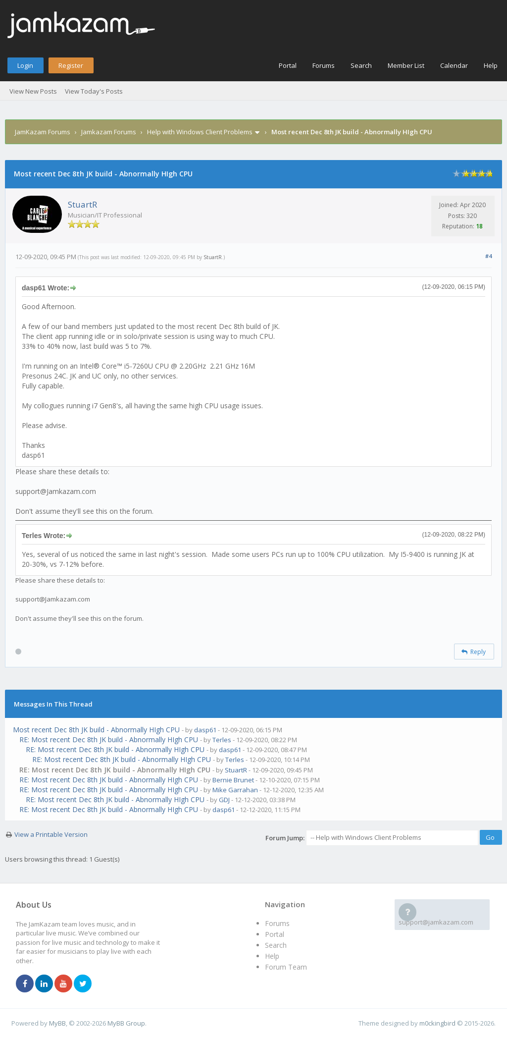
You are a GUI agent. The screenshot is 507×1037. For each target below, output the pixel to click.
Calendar (454, 65)
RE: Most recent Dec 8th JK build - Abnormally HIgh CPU (108, 739)
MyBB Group (126, 1023)
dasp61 (205, 729)
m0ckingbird (437, 1023)
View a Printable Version (51, 834)
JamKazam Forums (42, 131)
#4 (488, 256)
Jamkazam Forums (108, 131)
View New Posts (33, 91)
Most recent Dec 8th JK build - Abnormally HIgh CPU (96, 729)
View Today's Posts (94, 91)
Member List (406, 65)
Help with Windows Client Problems (200, 131)
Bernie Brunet (233, 779)
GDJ (224, 799)
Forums (323, 65)
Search (361, 65)
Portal (288, 65)
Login (25, 65)
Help (491, 65)
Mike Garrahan (235, 789)
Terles (221, 739)
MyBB (57, 1023)
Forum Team (286, 967)
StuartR (82, 204)
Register (70, 65)
